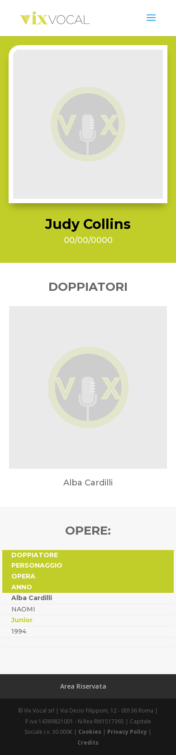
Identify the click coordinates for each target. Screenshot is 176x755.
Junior (22, 620)
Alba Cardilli (31, 598)
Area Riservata (83, 686)
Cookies (89, 732)
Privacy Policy (127, 732)
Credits (88, 742)
